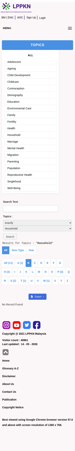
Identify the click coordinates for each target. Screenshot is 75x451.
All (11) (8, 262)
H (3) (7, 271)
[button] (10, 236)
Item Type (18, 250)
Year (31, 250)
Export (36, 296)
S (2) (13, 280)
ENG (10, 17)
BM (3, 17)
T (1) (23, 280)
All (5, 250)
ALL (30, 55)
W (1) (46, 280)
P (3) (60, 271)
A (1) (20, 262)
